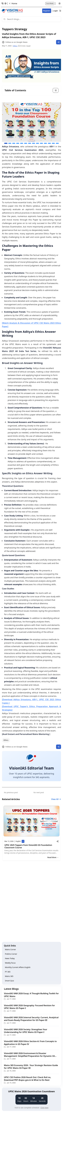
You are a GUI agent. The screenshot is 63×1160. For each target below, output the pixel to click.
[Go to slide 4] (17, 143)
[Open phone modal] (2, 3)
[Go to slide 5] (21, 143)
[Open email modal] (5, 3)
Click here (44, 1107)
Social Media (50, 3)
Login (55, 11)
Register (46, 11)
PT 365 (7, 972)
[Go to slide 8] (33, 143)
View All (56, 799)
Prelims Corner (11, 954)
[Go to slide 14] (57, 143)
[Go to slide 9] (37, 143)
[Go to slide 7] (29, 143)
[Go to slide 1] (5, 143)
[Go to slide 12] (49, 143)
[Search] (31, 19)
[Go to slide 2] (9, 143)
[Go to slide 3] (13, 143)
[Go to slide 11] (45, 143)
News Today (10, 958)
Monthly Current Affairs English (17, 967)
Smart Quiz (9, 980)
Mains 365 (9, 976)
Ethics (6, 740)
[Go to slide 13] (53, 143)
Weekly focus (10, 963)
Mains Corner (10, 949)
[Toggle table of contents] (31, 90)
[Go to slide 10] (41, 143)
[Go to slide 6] (25, 143)
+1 (23, 841)
